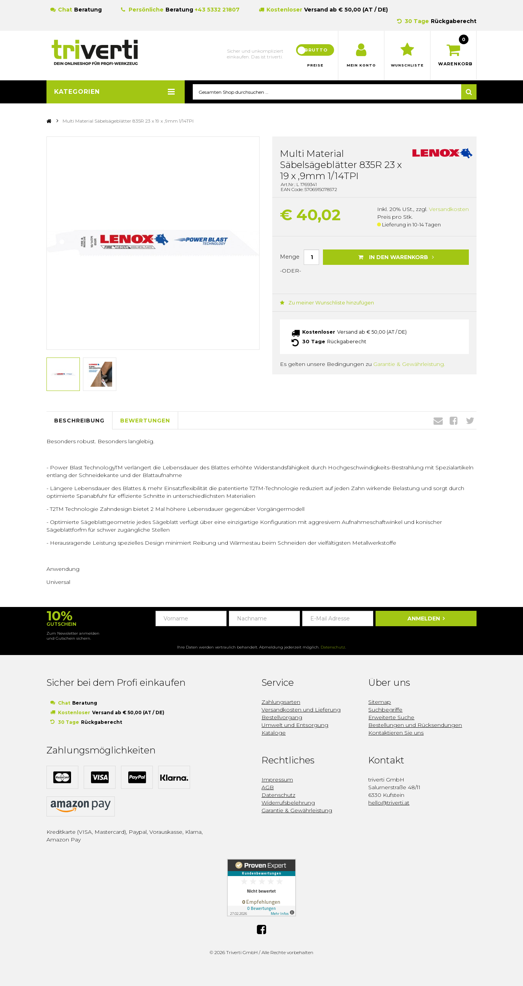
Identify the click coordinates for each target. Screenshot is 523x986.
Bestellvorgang (282, 717)
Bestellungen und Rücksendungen (415, 725)
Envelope (438, 421)
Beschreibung (79, 420)
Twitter (470, 421)
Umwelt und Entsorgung (295, 725)
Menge (290, 256)
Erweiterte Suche (391, 717)
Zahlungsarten (281, 702)
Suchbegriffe (385, 710)
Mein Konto (361, 65)
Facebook (454, 421)
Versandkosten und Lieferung (301, 710)
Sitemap (379, 702)
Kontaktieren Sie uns (396, 733)
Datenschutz (333, 647)
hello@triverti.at (388, 803)
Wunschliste (407, 65)
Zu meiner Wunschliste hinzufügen (323, 303)
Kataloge (274, 733)
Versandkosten (449, 209)
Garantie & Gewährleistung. (409, 363)
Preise (315, 65)
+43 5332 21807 (217, 9)
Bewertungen (145, 420)
